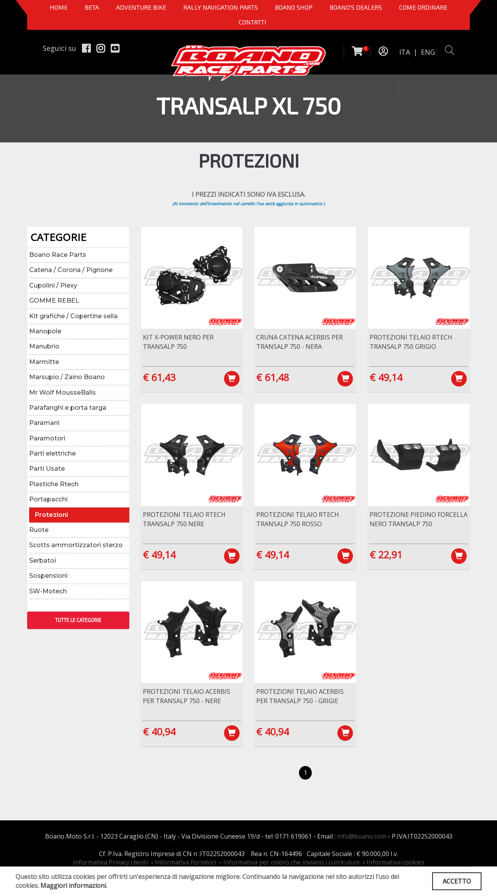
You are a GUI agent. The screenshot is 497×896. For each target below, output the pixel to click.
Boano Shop (294, 7)
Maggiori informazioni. (73, 885)
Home (59, 7)
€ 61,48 (272, 377)
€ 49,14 (386, 377)
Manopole (45, 331)
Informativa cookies (395, 862)
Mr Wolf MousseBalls (62, 392)
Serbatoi (42, 560)
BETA (92, 7)
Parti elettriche (52, 453)
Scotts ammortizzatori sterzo (76, 545)
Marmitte (44, 362)
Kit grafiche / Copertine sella (73, 316)
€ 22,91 (386, 554)
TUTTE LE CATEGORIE (78, 620)
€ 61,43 (159, 377)
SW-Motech (48, 591)
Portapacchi (48, 499)
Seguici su (59, 48)
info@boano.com (361, 836)
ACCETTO (457, 881)
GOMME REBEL (54, 300)
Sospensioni (48, 575)
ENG (428, 52)
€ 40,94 (159, 731)
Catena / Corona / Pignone (71, 270)
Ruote (39, 530)
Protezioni (51, 514)
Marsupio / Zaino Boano (67, 377)
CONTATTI (252, 22)
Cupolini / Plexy (53, 285)
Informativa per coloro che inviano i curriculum (291, 862)
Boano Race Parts (57, 254)
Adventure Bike (141, 7)
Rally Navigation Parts (220, 7)
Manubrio (44, 346)
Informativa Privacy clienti (110, 862)
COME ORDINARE (423, 7)
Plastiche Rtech (53, 484)
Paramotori (47, 438)
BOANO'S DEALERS (356, 7)
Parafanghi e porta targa (67, 407)
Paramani (44, 422)
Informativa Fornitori (185, 862)
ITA (404, 52)
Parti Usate (47, 468)
